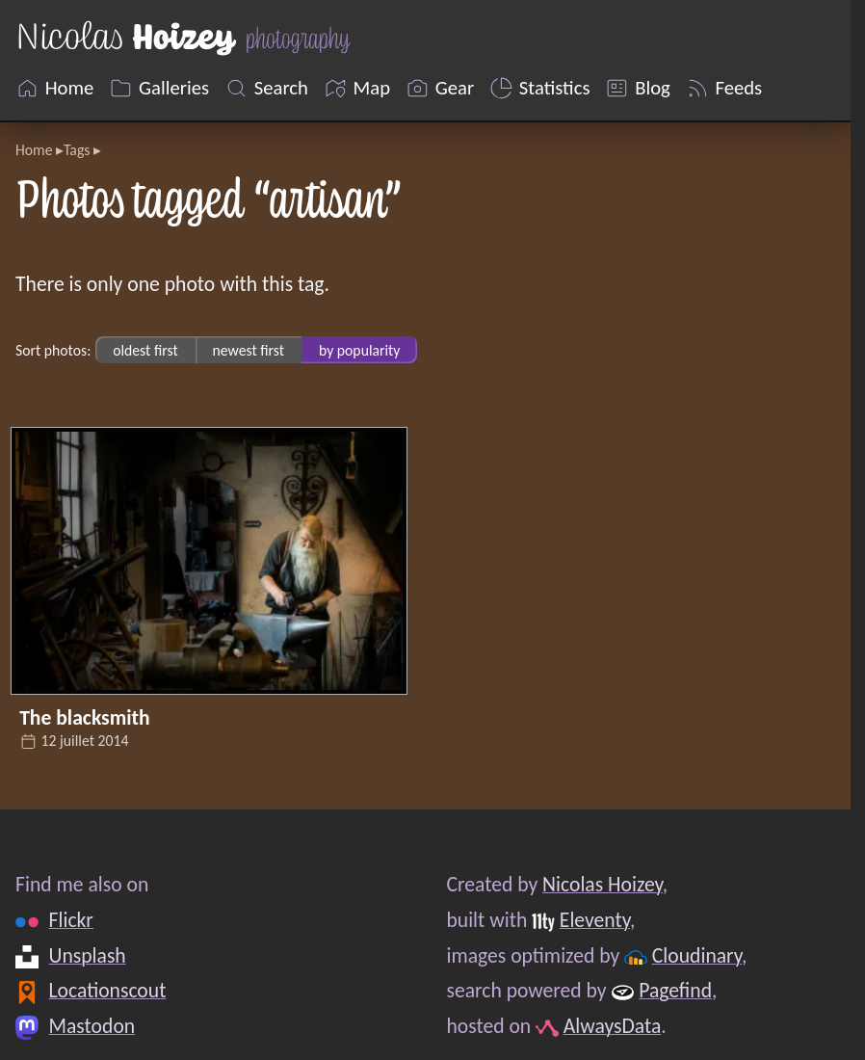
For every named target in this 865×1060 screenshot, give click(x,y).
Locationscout (108, 990)
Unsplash (87, 955)
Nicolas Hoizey (602, 884)
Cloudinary (697, 955)
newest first (248, 350)
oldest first (145, 350)
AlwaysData (613, 1026)
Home (33, 150)
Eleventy (595, 920)
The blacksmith (84, 717)
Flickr (71, 920)
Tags (77, 150)
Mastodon (92, 1026)
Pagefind (675, 990)
